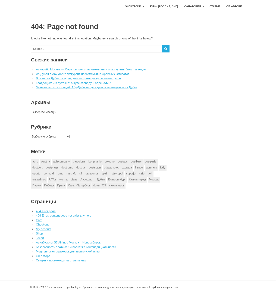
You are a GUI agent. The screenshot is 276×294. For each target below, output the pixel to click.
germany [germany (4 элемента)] (151, 167)
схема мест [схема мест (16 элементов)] (116, 185)
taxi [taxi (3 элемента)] (150, 173)
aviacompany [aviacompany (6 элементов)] (61, 161)
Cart (39, 220)
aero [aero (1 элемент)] (35, 161)
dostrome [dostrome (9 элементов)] (67, 167)
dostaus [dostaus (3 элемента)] (123, 161)
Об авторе (234, 6)
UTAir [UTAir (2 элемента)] (52, 179)
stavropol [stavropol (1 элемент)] (117, 173)
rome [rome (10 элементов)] (60, 173)
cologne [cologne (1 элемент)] (110, 161)
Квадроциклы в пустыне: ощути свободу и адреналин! (73, 83)
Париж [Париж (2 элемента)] (36, 185)
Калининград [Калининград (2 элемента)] (137, 179)
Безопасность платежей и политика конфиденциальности (76, 247)
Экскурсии (135, 6)
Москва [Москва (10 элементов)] (154, 179)
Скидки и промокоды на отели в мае (61, 260)
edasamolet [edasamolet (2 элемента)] (111, 167)
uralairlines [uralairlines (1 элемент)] (39, 179)
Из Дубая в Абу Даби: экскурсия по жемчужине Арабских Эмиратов (83, 74)
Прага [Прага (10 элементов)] (61, 185)
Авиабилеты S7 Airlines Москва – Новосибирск (68, 242)
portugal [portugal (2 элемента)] (48, 173)
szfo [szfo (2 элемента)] (142, 173)
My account (43, 229)
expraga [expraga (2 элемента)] (127, 167)
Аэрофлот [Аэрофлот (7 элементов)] (87, 179)
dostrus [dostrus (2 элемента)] (81, 167)
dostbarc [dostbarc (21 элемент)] (136, 161)
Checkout (42, 224)
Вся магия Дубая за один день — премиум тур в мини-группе (78, 78)
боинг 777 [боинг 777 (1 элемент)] (99, 185)
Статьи (214, 6)
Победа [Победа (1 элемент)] (49, 185)
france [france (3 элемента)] (139, 167)
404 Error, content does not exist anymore (64, 215)
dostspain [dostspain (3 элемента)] (95, 167)
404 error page (46, 211)
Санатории (194, 6)
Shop (39, 233)
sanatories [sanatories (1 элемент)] (92, 173)
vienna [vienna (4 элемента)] (63, 179)
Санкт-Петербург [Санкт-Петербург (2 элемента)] (79, 185)
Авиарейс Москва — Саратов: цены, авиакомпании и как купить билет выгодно (91, 69)
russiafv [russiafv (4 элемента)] (71, 173)
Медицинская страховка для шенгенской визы (68, 251)
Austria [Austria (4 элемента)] (45, 161)
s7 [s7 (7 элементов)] (80, 173)
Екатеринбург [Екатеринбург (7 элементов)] (117, 179)
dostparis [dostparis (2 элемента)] (150, 161)
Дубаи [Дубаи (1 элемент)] (101, 179)
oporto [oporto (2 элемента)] (36, 173)
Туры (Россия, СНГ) (164, 6)
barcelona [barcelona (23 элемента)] (79, 161)
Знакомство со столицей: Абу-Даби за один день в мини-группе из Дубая (86, 87)
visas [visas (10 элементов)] (74, 179)
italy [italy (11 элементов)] (162, 167)
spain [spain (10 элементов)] (105, 173)
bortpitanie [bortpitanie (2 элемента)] (95, 161)
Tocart (40, 238)
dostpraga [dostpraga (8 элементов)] (52, 167)
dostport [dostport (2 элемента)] (37, 167)
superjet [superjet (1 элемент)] (131, 173)
